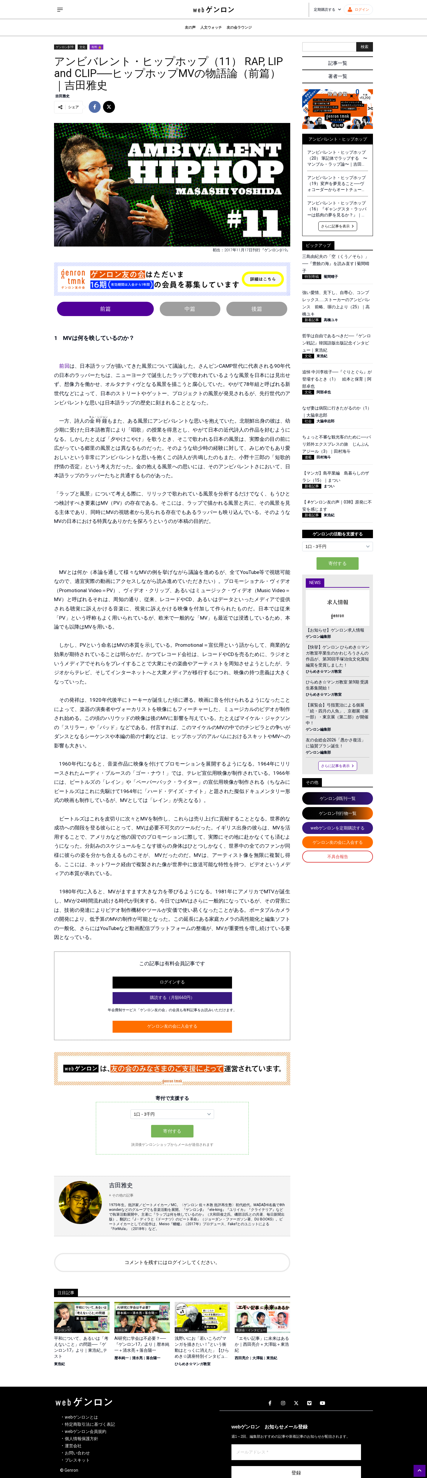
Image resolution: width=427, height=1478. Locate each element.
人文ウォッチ (211, 27)
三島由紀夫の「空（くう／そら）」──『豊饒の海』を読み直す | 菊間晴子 (335, 263)
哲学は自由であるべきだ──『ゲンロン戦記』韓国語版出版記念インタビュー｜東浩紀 (336, 342)
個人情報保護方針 (81, 1438)
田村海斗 (324, 457)
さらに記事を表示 (337, 226)
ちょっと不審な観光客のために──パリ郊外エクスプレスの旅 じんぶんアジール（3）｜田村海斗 (336, 444)
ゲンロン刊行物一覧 (338, 813)
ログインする (172, 982)
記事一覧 (337, 63)
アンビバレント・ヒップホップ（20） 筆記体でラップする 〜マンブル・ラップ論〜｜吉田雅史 (337, 158)
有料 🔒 (96, 47)
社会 (308, 421)
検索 (364, 46)
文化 (82, 47)
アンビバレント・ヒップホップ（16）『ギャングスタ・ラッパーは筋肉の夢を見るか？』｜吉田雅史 (336, 209)
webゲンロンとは (81, 1417)
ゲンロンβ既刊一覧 (338, 798)
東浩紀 (59, 1364)
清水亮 (137, 1358)
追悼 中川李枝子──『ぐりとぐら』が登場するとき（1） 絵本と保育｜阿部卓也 (337, 379)
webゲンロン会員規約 (85, 1431)
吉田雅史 (62, 96)
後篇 (256, 309)
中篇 (190, 309)
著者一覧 (337, 76)
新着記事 (312, 320)
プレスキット (77, 1460)
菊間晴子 (331, 277)
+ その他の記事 (121, 1195)
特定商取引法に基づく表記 (90, 1424)
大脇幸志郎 (325, 421)
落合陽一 (153, 1358)
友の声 (190, 27)
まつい (329, 486)
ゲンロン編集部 (318, 637)
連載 (308, 457)
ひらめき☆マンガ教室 (193, 1364)
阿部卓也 (324, 392)
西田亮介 (242, 1358)
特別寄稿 (312, 277)
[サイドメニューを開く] (60, 10)
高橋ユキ (331, 320)
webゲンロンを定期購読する (338, 828)
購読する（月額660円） (172, 997)
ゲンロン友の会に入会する (172, 1026)
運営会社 (73, 1445)
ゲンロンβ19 (64, 47)
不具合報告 (337, 856)
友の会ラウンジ (239, 27)
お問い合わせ (77, 1453)
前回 (64, 366)
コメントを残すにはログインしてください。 (172, 1262)
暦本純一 (121, 1358)
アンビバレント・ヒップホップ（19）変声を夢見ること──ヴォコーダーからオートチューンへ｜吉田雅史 (336, 184)
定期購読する (327, 9)
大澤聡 (257, 1358)
